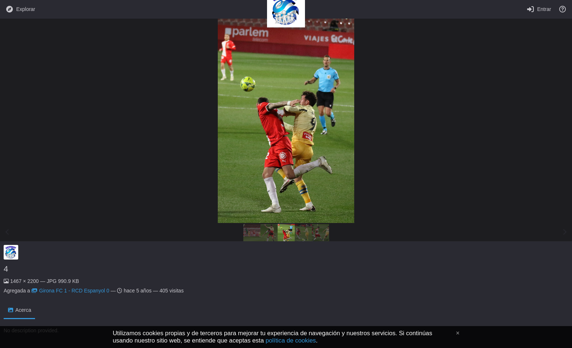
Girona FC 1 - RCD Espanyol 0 (70, 291)
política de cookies (291, 340)
